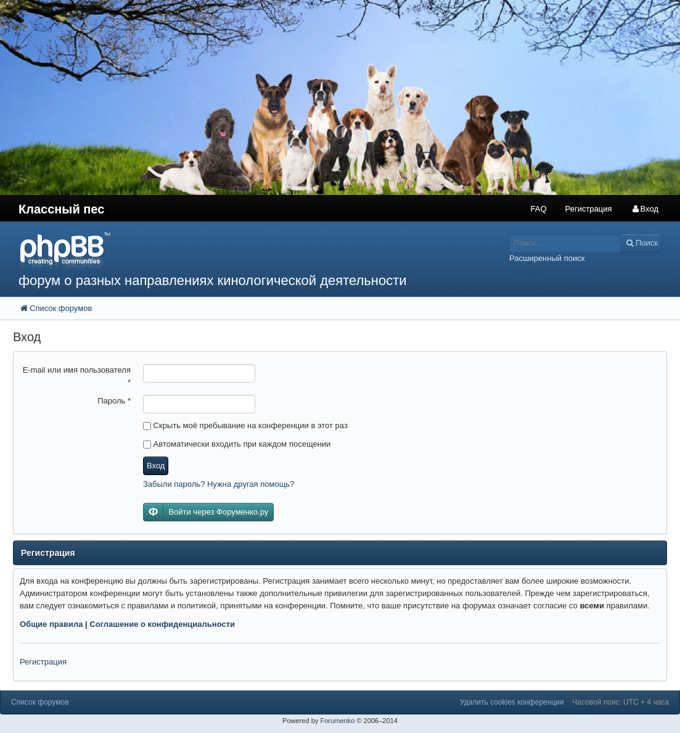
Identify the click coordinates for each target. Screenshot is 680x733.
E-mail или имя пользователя (77, 376)
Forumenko (337, 720)
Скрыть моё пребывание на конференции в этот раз (245, 425)
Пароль (114, 400)
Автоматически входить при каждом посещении (236, 444)
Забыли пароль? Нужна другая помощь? (218, 484)
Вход (156, 465)
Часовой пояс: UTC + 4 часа (620, 702)
